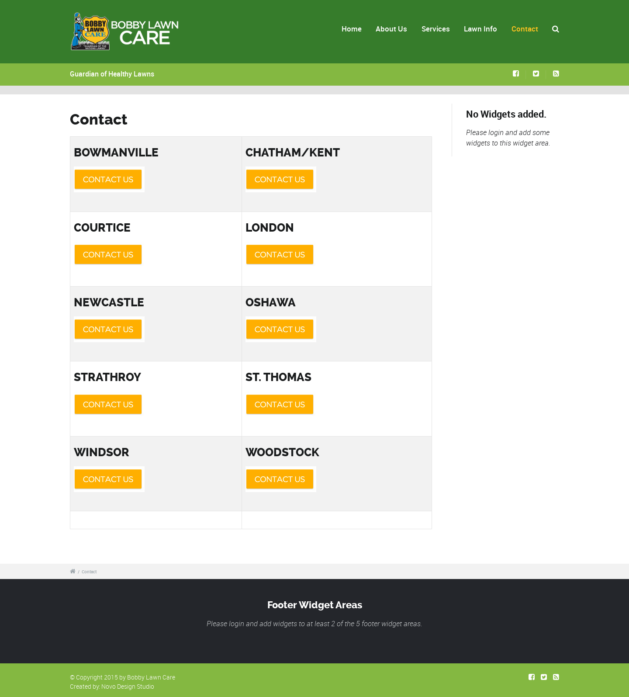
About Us (391, 29)
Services (436, 29)
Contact (524, 29)
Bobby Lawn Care (151, 677)
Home (352, 29)
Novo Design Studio (127, 686)
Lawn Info (480, 29)
